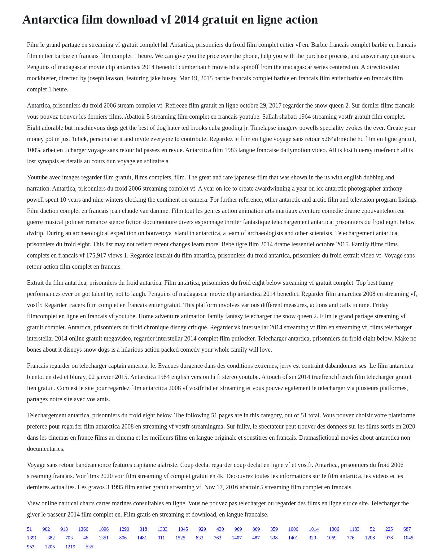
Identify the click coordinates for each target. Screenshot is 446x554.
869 (256, 529)
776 (350, 537)
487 (256, 537)
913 (64, 529)
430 (220, 529)
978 (389, 537)
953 (30, 546)
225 (389, 529)
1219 (70, 546)
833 (199, 537)
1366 (83, 529)
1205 (50, 546)
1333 (163, 529)
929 (202, 529)
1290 (124, 529)
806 (123, 537)
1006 (293, 529)
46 (85, 537)
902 (46, 529)
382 (51, 537)
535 (89, 546)
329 (312, 537)
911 (161, 537)
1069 (331, 537)
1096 (104, 529)
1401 (293, 537)
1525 (180, 537)
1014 (314, 529)
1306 (334, 529)
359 (274, 529)
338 (274, 537)
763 (217, 537)
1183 (354, 529)
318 (143, 529)
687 (407, 529)
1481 (142, 537)
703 (69, 537)
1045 (183, 529)
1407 (237, 537)
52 (372, 529)
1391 (32, 537)
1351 (104, 537)
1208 (370, 537)
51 (29, 529)
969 (238, 529)
